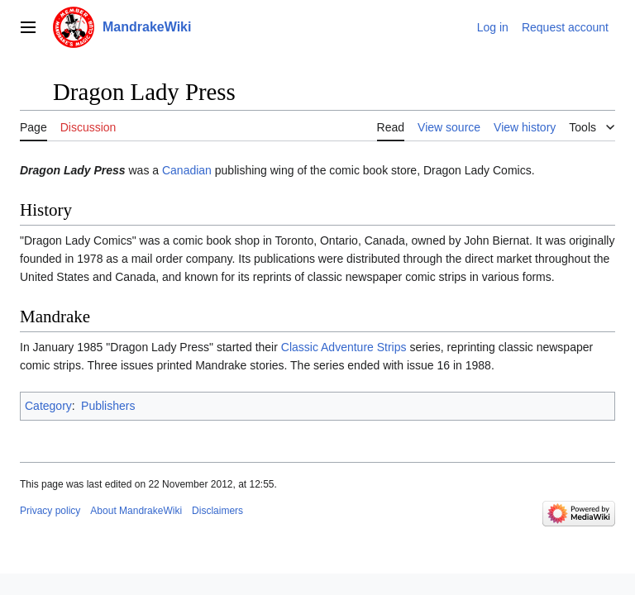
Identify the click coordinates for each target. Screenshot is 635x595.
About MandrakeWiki (136, 510)
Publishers (108, 405)
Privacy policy (50, 510)
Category (48, 405)
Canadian (187, 170)
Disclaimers (217, 510)
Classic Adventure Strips (344, 347)
